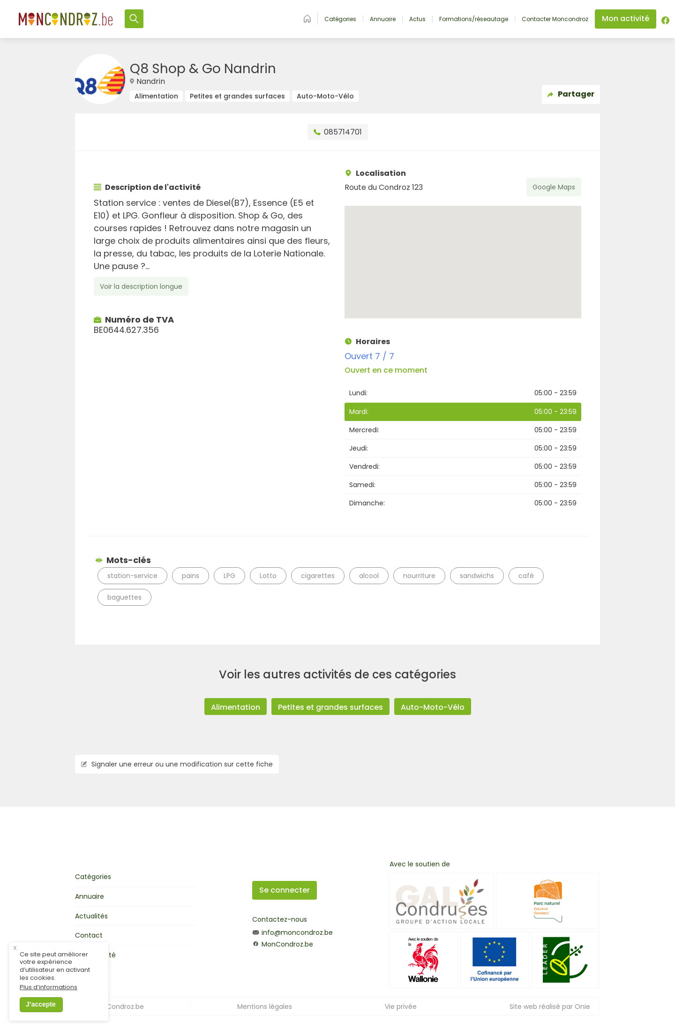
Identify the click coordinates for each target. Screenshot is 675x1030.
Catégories (340, 19)
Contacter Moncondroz (555, 19)
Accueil (307, 18)
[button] (463, 253)
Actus (417, 19)
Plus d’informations (48, 991)
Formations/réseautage (473, 19)
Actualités (91, 916)
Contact (89, 935)
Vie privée (401, 1006)
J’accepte (41, 1007)
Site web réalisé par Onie (550, 1006)
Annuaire (383, 19)
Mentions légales (264, 1006)
